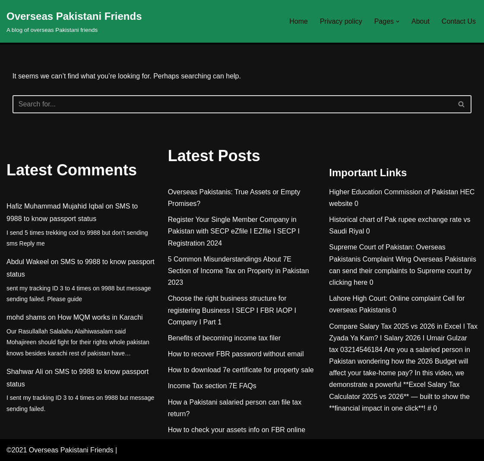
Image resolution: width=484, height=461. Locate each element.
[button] (397, 21)
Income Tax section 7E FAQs (212, 385)
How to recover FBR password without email (236, 354)
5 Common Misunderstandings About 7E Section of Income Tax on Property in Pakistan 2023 (238, 270)
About (420, 21)
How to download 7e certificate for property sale (241, 370)
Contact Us (459, 21)
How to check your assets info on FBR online (236, 429)
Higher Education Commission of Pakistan (393, 192)
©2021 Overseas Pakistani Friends (59, 450)
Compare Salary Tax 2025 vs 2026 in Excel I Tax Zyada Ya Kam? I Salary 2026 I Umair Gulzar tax (403, 338)
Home (298, 21)
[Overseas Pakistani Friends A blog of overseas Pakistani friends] (74, 21)
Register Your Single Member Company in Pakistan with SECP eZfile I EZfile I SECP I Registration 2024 (234, 231)
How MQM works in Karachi (99, 317)
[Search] (232, 104)
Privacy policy (341, 21)
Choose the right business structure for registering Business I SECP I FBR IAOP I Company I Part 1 (232, 310)
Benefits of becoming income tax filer (224, 338)
